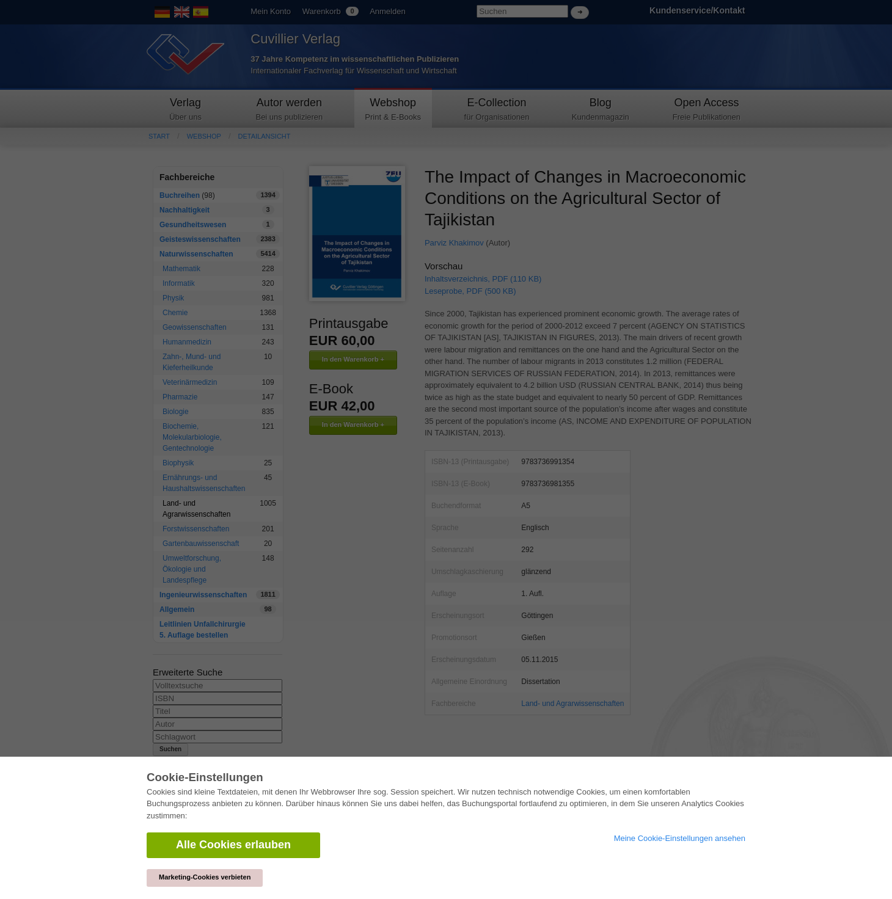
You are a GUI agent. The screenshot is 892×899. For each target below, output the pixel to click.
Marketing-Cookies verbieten (204, 877)
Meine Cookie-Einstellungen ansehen (679, 838)
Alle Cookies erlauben (233, 845)
